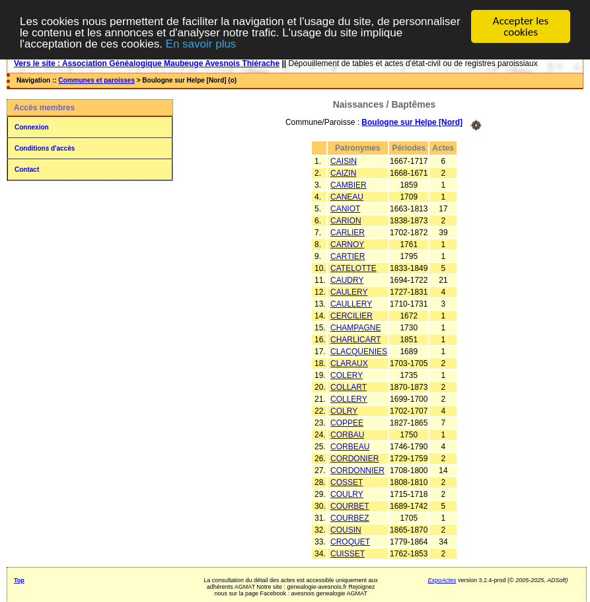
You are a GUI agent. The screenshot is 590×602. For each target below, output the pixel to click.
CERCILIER (351, 315)
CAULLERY (351, 303)
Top (19, 579)
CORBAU (347, 434)
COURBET (349, 505)
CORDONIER (354, 458)
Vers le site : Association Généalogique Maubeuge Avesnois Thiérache (146, 63)
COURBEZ (349, 517)
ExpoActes (441, 579)
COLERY (346, 374)
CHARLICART (355, 339)
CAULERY (348, 291)
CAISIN (343, 160)
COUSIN (345, 529)
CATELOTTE (353, 267)
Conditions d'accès (45, 148)
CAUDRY (346, 279)
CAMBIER (348, 184)
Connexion (32, 127)
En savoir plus (201, 43)
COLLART (348, 386)
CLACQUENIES (358, 351)
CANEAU (346, 196)
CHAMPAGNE (355, 327)
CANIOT (345, 208)
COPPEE (346, 422)
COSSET (346, 481)
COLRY (343, 410)
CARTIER (347, 255)
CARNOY (347, 243)
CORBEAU (349, 446)
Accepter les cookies (520, 26)
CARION (345, 220)
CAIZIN (343, 172)
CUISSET (347, 553)
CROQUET (350, 541)
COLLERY (348, 398)
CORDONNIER (357, 469)
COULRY (346, 493)
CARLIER (347, 232)
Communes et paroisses (96, 80)
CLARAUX (349, 362)
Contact (27, 169)
